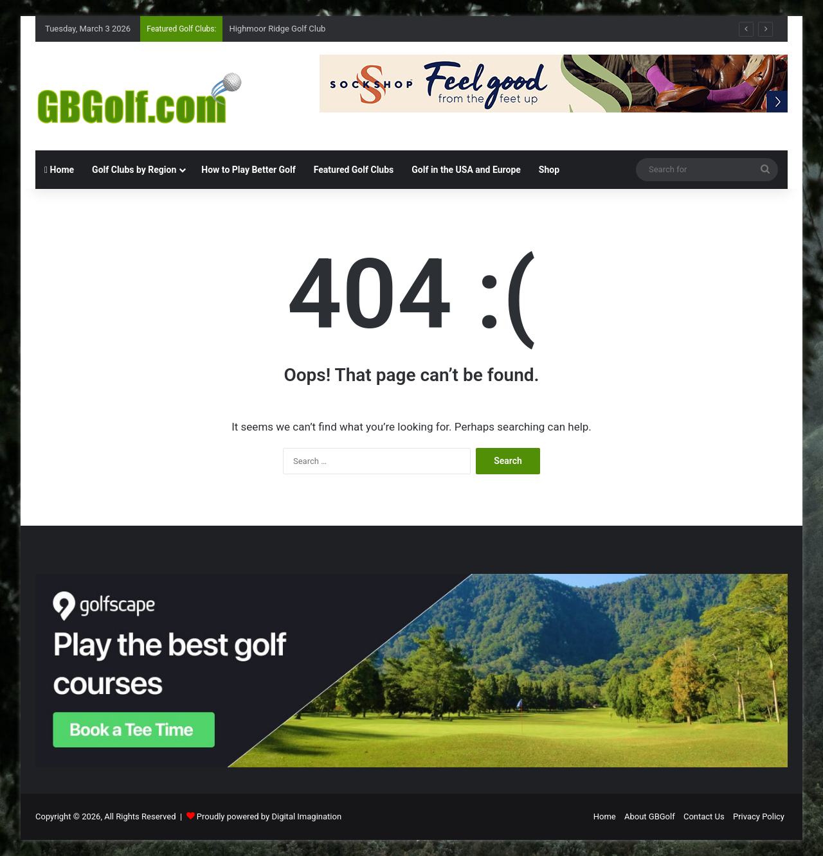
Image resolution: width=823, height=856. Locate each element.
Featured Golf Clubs (354, 170)
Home (59, 170)
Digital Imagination (306, 816)
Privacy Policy (758, 816)
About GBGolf (649, 816)
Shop (549, 170)
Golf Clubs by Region (134, 170)
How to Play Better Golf (248, 170)
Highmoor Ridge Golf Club (277, 28)
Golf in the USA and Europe (466, 170)
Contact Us (704, 816)
